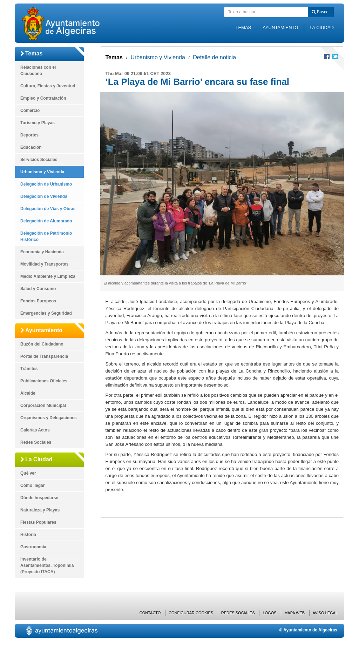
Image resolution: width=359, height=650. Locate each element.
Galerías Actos (35, 430)
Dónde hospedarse (39, 497)
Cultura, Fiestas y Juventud (47, 85)
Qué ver (28, 473)
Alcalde (27, 393)
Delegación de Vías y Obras (47, 208)
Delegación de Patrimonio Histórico (46, 236)
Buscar (321, 11)
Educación (31, 147)
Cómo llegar (32, 485)
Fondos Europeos (38, 301)
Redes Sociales (35, 442)
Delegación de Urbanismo (46, 184)
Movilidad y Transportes (44, 264)
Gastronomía (33, 546)
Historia (28, 534)
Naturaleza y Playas (40, 510)
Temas (243, 27)
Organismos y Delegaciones (48, 417)
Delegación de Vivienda (43, 196)
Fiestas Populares (38, 522)
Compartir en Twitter (335, 56)
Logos (269, 613)
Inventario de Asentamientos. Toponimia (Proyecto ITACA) (47, 565)
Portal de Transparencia (44, 356)
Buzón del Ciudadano (41, 344)
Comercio (30, 110)
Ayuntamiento (280, 27)
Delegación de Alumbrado (46, 221)
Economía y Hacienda (42, 251)
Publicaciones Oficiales (43, 380)
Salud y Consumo (38, 288)
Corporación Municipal (43, 405)
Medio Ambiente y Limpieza (47, 276)
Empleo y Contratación (43, 98)
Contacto (150, 613)
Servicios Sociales (38, 159)
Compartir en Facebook (327, 56)
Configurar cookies (191, 613)
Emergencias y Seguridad (46, 313)
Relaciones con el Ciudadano (38, 70)
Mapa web (294, 613)
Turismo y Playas (37, 122)
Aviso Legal (325, 613)
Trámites (29, 368)
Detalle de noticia (214, 57)
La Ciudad (322, 27)
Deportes (29, 135)
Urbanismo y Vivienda (42, 171)
